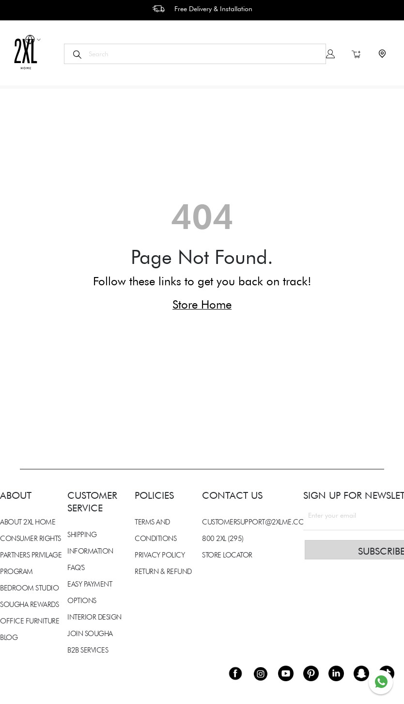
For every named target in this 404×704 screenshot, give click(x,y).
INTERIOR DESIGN (94, 617)
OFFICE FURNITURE (29, 621)
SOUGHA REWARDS (29, 604)
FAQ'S (76, 567)
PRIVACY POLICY (160, 555)
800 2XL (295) (223, 538)
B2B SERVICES (87, 650)
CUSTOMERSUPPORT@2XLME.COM (256, 522)
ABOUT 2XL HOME (27, 522)
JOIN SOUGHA (90, 633)
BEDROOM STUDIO (29, 588)
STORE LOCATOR (227, 555)
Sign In (330, 53)
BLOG (8, 637)
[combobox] (195, 54)
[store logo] (25, 53)
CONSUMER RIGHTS (30, 538)
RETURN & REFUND (163, 571)
